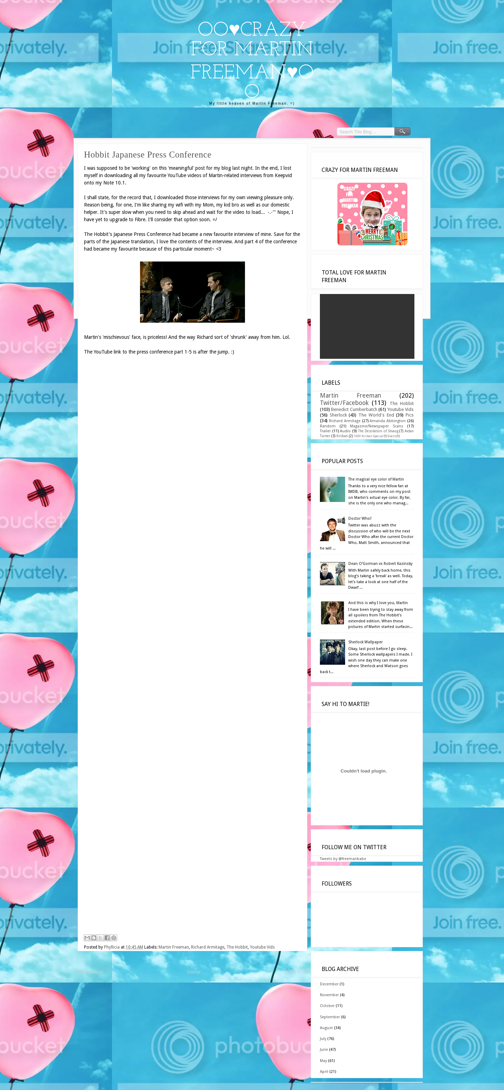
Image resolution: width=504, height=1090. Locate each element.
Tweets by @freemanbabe (343, 859)
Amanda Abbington (388, 421)
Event (392, 436)
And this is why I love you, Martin (378, 603)
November (329, 995)
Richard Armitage (207, 947)
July (323, 1038)
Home (193, 972)
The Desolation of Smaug (378, 431)
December (329, 984)
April (324, 1071)
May (323, 1060)
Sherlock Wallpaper (365, 642)
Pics (410, 415)
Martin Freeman (174, 947)
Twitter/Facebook (344, 402)
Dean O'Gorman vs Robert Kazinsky (380, 563)
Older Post (295, 972)
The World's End (376, 415)
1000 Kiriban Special (368, 436)
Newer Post (90, 972)
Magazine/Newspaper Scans (376, 426)
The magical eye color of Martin (376, 479)
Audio (345, 431)
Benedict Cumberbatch (354, 409)
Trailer (325, 431)
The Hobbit (237, 947)
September (330, 1017)
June (324, 1049)
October (327, 1006)
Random (328, 426)
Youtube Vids (262, 947)
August (326, 1028)
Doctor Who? (360, 518)
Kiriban (342, 436)
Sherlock (338, 415)
